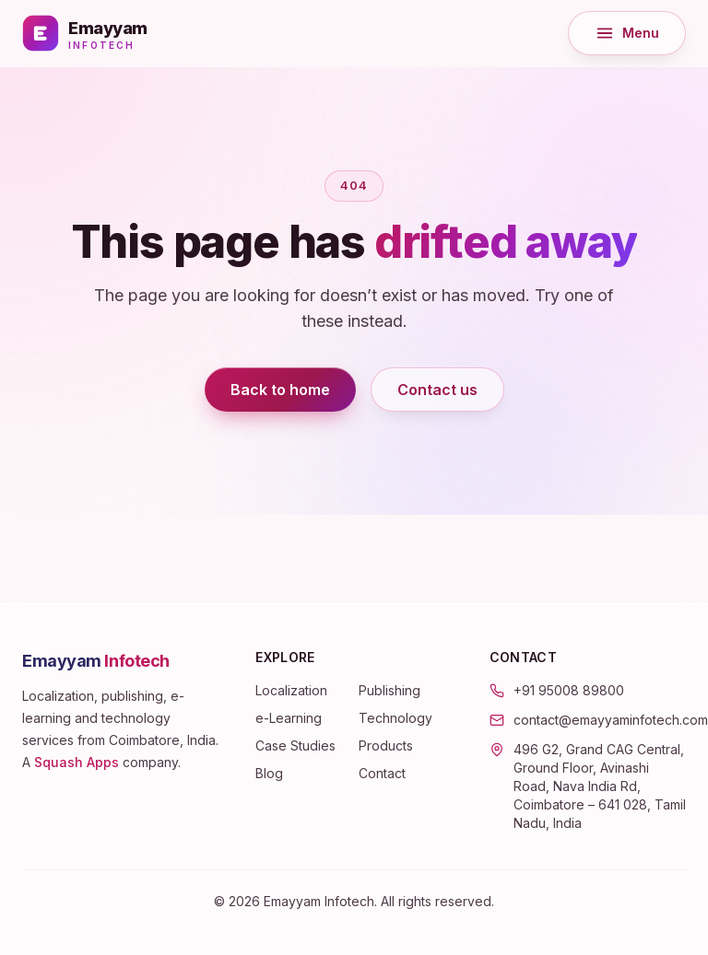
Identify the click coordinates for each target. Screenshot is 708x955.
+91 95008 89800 (568, 690)
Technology (395, 718)
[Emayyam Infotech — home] (85, 33)
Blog (269, 773)
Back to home (280, 389)
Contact (382, 773)
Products (386, 745)
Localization (291, 690)
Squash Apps (76, 762)
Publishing (389, 690)
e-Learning (288, 718)
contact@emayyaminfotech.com (610, 720)
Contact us (437, 389)
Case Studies (295, 745)
